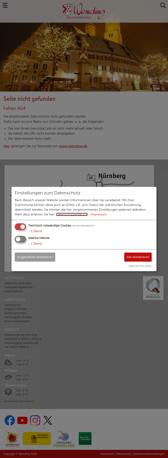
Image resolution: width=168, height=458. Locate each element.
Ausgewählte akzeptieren (35, 256)
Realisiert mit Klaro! (140, 266)
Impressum (99, 214)
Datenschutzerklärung (72, 214)
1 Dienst (35, 231)
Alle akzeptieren (138, 256)
